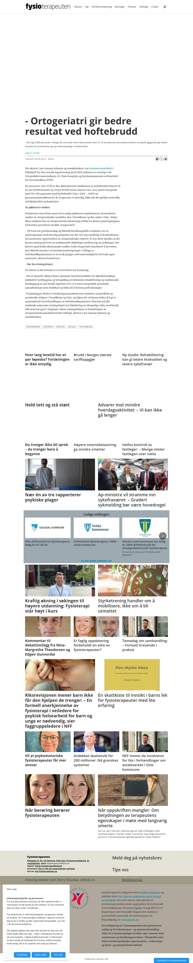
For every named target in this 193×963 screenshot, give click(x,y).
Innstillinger (22, 955)
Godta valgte (41, 955)
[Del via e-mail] (166, 159)
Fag (86, 6)
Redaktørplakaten (149, 892)
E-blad (154, 6)
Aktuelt (78, 6)
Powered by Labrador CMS (96, 959)
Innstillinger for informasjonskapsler (171, 960)
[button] (162, 536)
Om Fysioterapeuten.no (46, 871)
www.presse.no (130, 919)
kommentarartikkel (100, 168)
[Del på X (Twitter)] (161, 159)
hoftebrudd (86, 326)
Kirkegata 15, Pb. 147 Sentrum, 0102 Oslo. (46, 860)
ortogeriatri (33, 326)
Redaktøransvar (132, 880)
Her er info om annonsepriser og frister (56, 868)
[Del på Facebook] (157, 159)
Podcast (132, 6)
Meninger (120, 6)
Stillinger (144, 6)
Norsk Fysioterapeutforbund (48, 866)
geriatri (60, 326)
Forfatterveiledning (102, 6)
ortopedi (48, 326)
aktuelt (72, 326)
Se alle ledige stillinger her (96, 560)
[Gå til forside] (48, 6)
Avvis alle (58, 955)
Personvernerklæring (76, 860)
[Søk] (164, 6)
